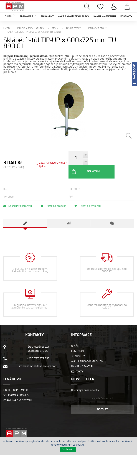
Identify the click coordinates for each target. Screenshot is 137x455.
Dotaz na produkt (53, 193)
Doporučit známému (17, 193)
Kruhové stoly (97, 28)
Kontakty (126, 16)
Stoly (55, 28)
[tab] (25, 210)
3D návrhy (47, 16)
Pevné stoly (73, 28)
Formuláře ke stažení (17, 388)
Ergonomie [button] (28, 16)
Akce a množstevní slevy (73, 16)
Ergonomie (78, 338)
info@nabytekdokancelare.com (38, 353)
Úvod (6, 28)
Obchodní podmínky (16, 377)
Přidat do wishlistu (89, 193)
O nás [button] (10, 16)
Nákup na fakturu (104, 16)
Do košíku (106, 159)
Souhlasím (68, 449)
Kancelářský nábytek (30, 28)
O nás (74, 333)
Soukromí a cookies (16, 383)
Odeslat (102, 397)
